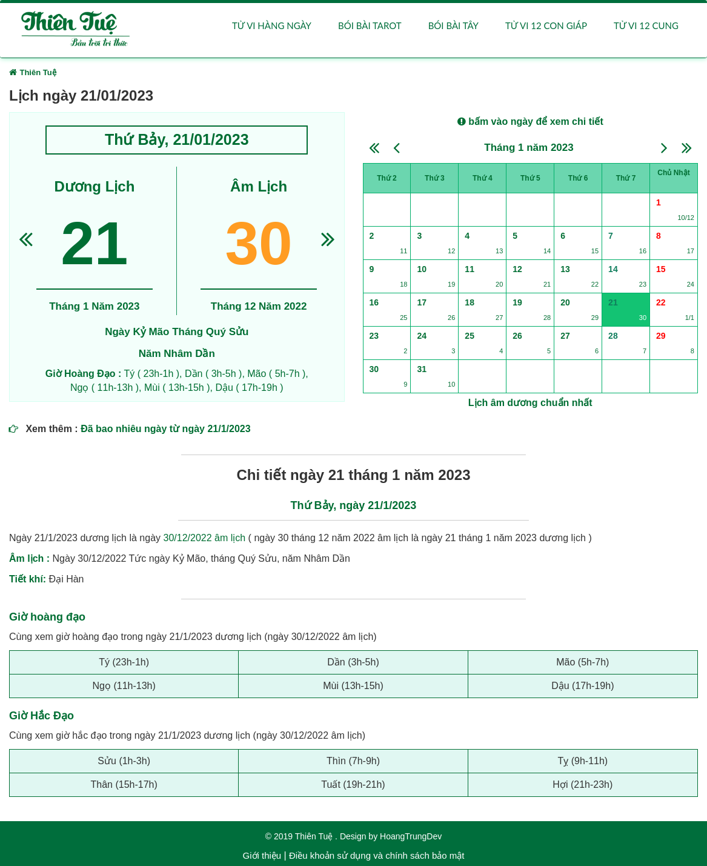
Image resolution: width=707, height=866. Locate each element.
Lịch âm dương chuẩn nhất (530, 403)
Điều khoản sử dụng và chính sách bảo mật (376, 855)
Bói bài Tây (453, 25)
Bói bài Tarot (370, 25)
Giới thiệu (262, 855)
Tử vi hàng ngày (271, 25)
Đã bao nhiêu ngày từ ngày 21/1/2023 (165, 429)
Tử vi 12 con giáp (546, 25)
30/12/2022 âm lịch (205, 538)
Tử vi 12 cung (646, 25)
